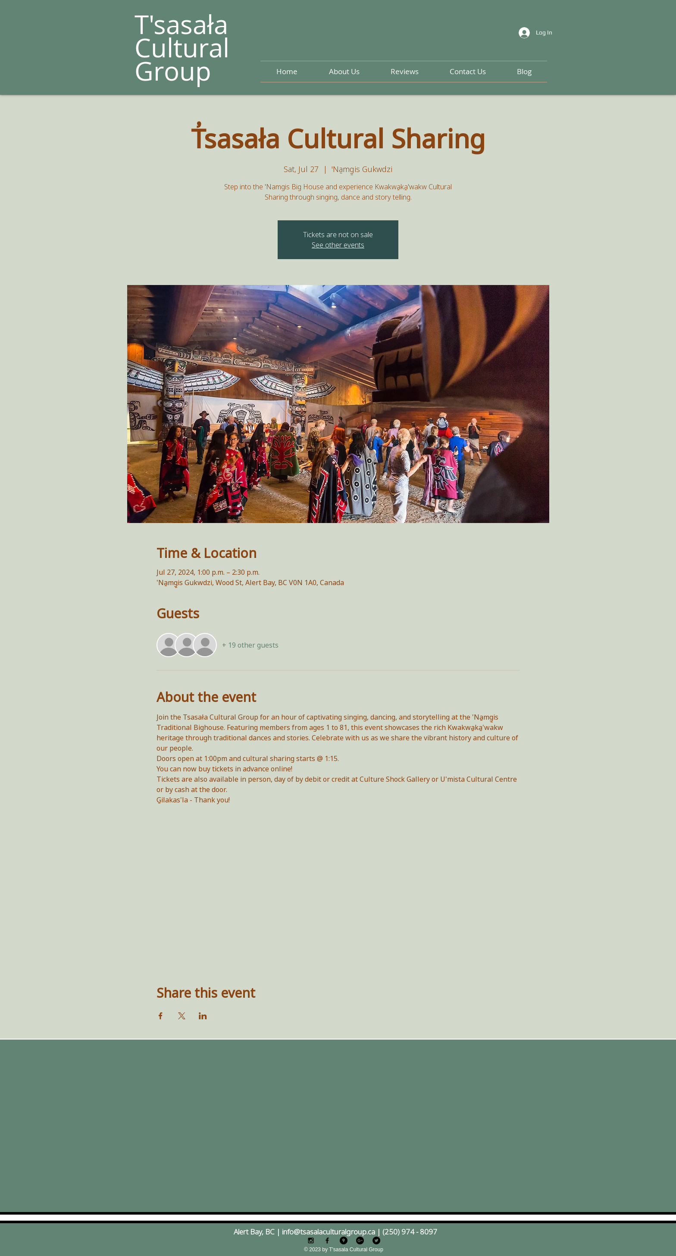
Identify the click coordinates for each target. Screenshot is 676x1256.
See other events (338, 245)
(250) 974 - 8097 (409, 1232)
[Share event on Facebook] (160, 1015)
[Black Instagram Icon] (311, 1240)
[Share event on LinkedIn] (203, 1015)
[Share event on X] (182, 1015)
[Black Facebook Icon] (327, 1240)
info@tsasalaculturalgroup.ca (328, 1232)
